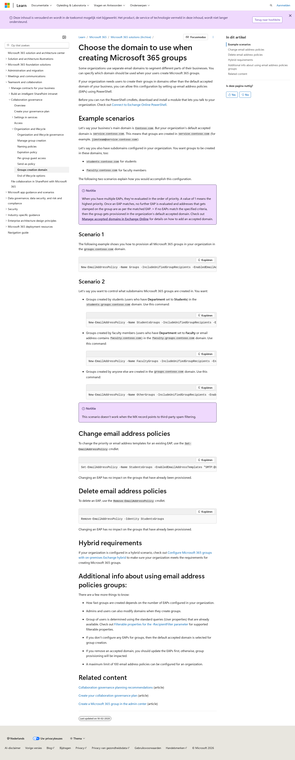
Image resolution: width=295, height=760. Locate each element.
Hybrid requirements (240, 60)
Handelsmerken (175, 748)
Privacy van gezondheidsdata (109, 748)
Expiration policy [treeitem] (27, 152)
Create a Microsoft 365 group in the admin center (113, 704)
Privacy (80, 748)
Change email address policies (246, 49)
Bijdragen (65, 748)
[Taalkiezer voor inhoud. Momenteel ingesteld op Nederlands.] (16, 738)
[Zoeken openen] (271, 5)
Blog (49, 748)
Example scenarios (239, 44)
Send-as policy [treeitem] (26, 164)
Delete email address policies (245, 54)
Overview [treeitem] (19, 105)
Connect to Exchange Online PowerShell (139, 104)
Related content (237, 74)
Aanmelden (283, 5)
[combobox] (37, 45)
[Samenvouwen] (64, 37)
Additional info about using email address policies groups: (258, 66)
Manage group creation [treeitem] (31, 140)
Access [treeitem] (18, 123)
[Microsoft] (7, 5)
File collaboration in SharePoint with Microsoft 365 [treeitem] (39, 183)
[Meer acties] (213, 37)
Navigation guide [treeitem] (18, 232)
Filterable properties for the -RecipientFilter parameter (151, 624)
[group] (148, 267)
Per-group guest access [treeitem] (31, 158)
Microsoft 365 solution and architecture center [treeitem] (36, 53)
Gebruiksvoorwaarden (148, 748)
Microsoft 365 (98, 37)
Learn (82, 37)
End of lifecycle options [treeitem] (31, 175)
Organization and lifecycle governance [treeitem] (40, 134)
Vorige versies (33, 748)
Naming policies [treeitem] (27, 146)
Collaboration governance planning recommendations (116, 687)
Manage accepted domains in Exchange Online (115, 219)
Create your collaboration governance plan (108, 695)
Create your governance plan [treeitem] (31, 111)
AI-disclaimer (13, 748)
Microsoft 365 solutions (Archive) (131, 37)
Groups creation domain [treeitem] (32, 170)
